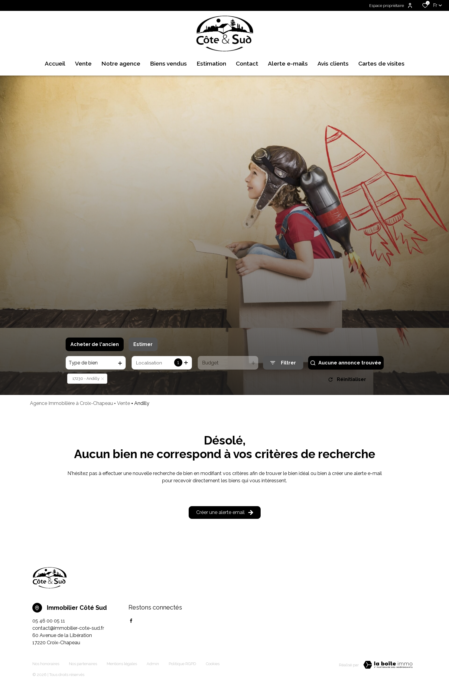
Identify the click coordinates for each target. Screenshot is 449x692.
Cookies (213, 663)
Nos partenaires (83, 663)
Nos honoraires (45, 663)
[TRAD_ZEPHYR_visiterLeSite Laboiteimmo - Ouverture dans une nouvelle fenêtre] (388, 665)
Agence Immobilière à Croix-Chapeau (71, 403)
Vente (123, 403)
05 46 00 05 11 (48, 621)
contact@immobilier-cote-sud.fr (68, 628)
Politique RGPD (182, 663)
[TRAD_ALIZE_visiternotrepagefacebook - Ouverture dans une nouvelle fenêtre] (131, 621)
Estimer (143, 344)
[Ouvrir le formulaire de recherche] (283, 363)
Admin (153, 663)
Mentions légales (122, 663)
